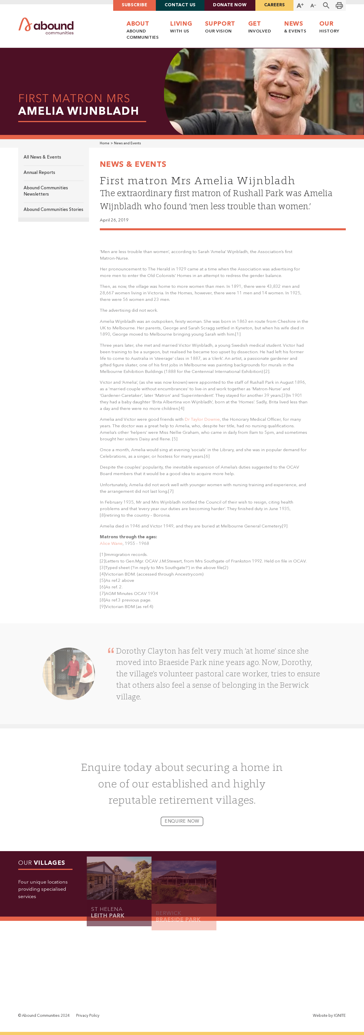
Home (104, 143)
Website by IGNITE (329, 1016)
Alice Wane (111, 547)
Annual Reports (39, 173)
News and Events (127, 143)
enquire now (182, 825)
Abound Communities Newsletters (46, 191)
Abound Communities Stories (53, 210)
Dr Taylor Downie (202, 423)
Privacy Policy (88, 1016)
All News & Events (42, 157)
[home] (46, 26)
